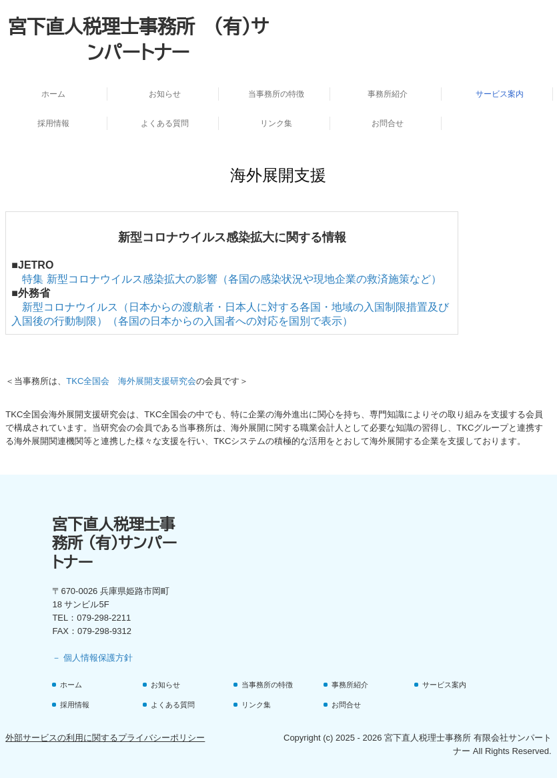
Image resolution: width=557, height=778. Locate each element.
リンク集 (276, 123)
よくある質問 (165, 123)
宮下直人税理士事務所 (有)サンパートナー (114, 542)
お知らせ (165, 94)
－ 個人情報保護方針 (92, 658)
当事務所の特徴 (276, 94)
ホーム (53, 94)
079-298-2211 (104, 618)
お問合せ (388, 123)
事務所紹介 (388, 94)
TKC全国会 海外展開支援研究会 (131, 381)
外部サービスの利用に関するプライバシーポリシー (105, 738)
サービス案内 (500, 94)
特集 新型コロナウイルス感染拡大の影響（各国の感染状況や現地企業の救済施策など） (231, 279)
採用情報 (53, 123)
